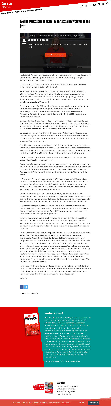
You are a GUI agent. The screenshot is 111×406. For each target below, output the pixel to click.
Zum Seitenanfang (33, 293)
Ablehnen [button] (82, 403)
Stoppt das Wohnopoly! (54, 313)
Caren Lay (7, 4)
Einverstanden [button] (93, 403)
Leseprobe (76, 361)
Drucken (23, 293)
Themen (21, 18)
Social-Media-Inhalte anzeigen (55, 55)
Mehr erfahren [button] (65, 403)
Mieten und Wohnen (27, 18)
